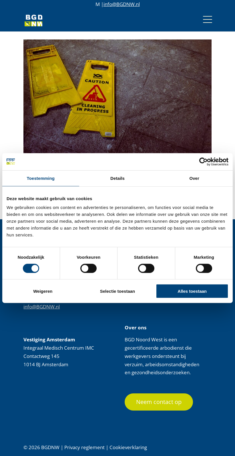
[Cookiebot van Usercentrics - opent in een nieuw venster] (203, 161)
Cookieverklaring (128, 447)
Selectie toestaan (117, 291)
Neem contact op (159, 402)
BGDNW (50, 447)
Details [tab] (117, 178)
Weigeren (42, 291)
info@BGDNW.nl (121, 4)
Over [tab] (194, 178)
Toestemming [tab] (41, 178)
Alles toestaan (192, 291)
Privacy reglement (84, 447)
